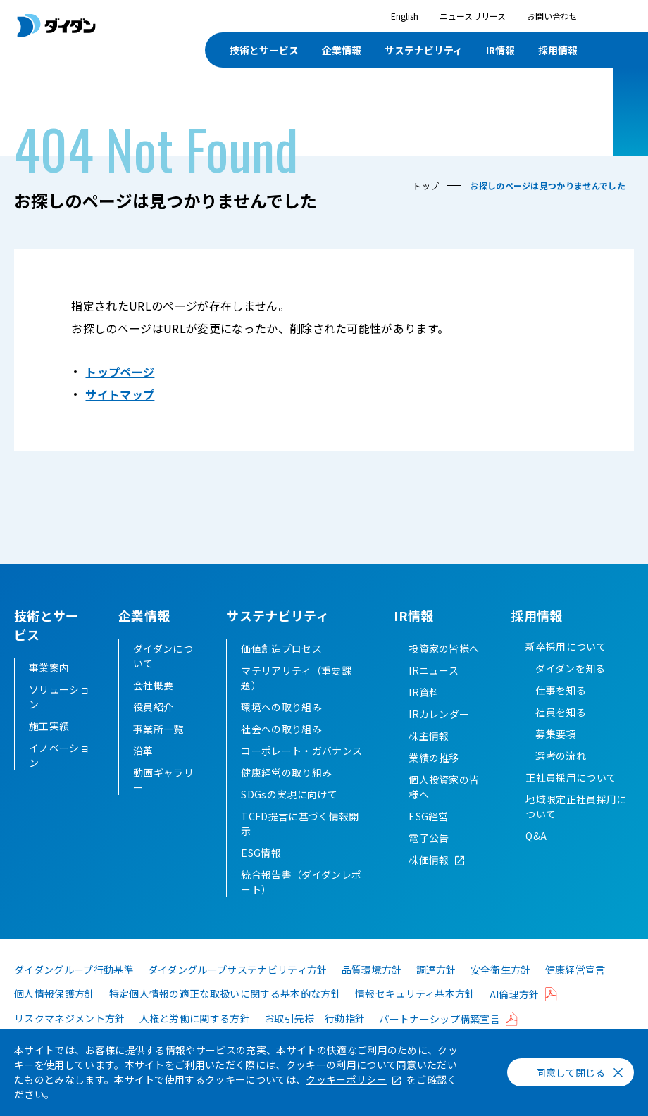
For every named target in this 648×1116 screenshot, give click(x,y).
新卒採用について (565, 665)
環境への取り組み (281, 726)
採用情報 (558, 50)
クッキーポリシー (346, 1079)
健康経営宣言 (575, 989)
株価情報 (429, 879)
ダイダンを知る (570, 687)
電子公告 (429, 857)
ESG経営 (429, 835)
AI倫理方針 (515, 1013)
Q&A (536, 855)
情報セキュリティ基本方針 (415, 1012)
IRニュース (434, 689)
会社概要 (153, 704)
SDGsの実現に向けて (289, 813)
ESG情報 (261, 872)
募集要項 (555, 753)
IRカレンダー (439, 733)
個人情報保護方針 (54, 1012)
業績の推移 (434, 777)
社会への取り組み (281, 748)
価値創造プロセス (281, 667)
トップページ (119, 371)
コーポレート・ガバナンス (301, 770)
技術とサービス (264, 50)
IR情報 (500, 50)
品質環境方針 (372, 989)
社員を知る (560, 731)
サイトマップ (119, 394)
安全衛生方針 (501, 989)
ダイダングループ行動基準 (74, 989)
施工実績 (49, 726)
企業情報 (341, 50)
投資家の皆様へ (444, 667)
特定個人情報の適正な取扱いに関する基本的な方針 (225, 1012)
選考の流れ (560, 774)
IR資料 (424, 711)
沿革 (143, 770)
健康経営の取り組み (286, 791)
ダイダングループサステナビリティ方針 (238, 989)
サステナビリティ (424, 50)
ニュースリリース (473, 16)
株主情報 (429, 755)
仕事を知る (560, 709)
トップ (426, 186)
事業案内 (49, 667)
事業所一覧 (158, 748)
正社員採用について (570, 796)
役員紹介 (153, 726)
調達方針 (436, 989)
